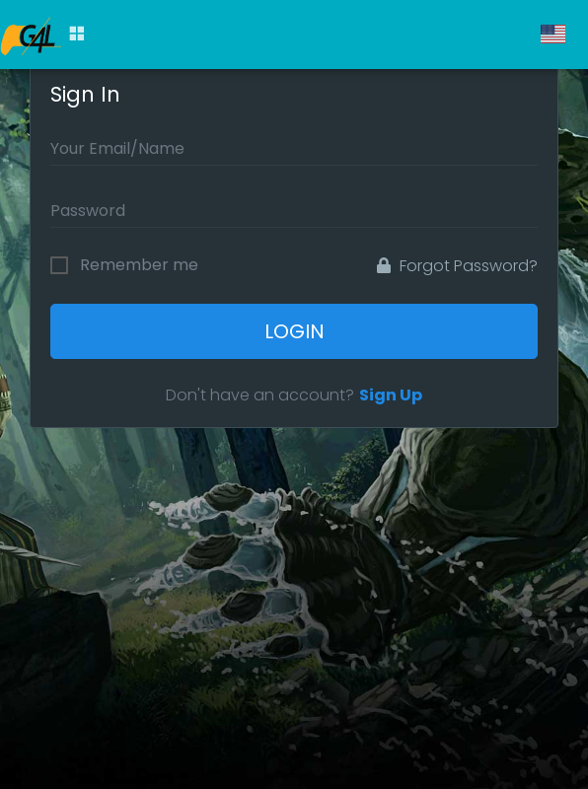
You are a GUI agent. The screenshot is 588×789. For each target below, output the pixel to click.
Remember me (139, 265)
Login (293, 331)
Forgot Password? (457, 265)
